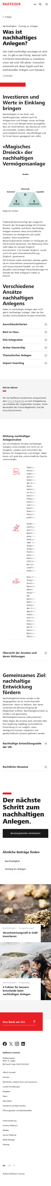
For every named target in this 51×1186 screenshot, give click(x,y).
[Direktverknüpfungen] (35, 4)
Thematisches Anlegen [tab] (17, 355)
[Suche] (40, 4)
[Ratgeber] (6, 1091)
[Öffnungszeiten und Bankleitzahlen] (17, 1110)
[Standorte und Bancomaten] (14, 1106)
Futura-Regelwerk (16, 401)
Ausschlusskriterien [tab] (15, 324)
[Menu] (46, 4)
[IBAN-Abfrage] (9, 1140)
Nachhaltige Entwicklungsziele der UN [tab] (22, 745)
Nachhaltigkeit (12, 861)
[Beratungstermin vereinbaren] (25, 833)
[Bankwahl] (17, 1022)
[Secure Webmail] (9, 1135)
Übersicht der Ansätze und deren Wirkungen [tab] (20, 654)
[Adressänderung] (9, 1121)
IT (14, 1166)
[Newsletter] (7, 1101)
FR (9, 1166)
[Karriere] (6, 1077)
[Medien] (6, 1130)
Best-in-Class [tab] (11, 332)
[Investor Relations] (10, 1125)
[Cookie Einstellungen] (11, 1087)
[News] (5, 1096)
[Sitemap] (6, 1144)
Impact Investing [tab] (13, 363)
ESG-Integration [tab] (13, 339)
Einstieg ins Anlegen (15, 869)
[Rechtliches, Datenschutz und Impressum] (20, 1082)
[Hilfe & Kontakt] (9, 1072)
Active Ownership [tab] (14, 347)
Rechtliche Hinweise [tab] (15, 766)
